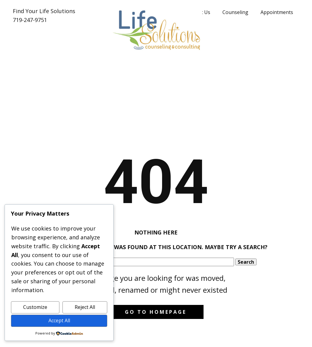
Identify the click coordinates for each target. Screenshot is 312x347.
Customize (35, 307)
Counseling (235, 12)
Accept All (59, 320)
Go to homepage (155, 312)
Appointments (277, 12)
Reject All (85, 307)
